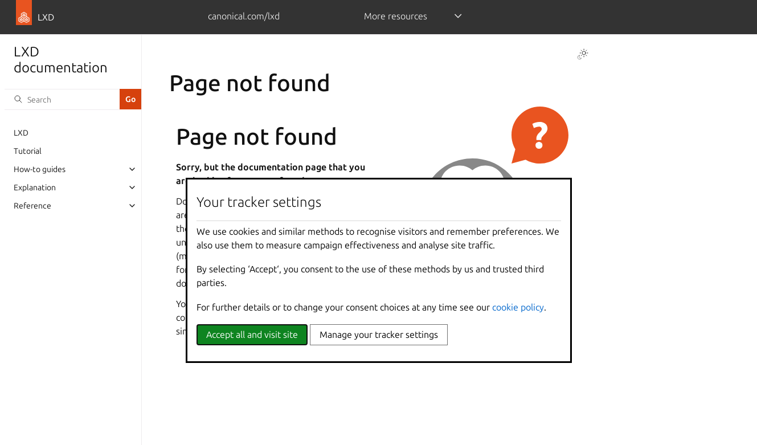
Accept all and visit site (252, 334)
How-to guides (40, 169)
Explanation (35, 187)
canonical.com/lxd (244, 16)
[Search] (62, 99)
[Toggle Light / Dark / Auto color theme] (582, 54)
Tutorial (28, 151)
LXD (21, 132)
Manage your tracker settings (379, 334)
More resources (395, 16)
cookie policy (518, 307)
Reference (32, 205)
